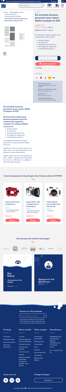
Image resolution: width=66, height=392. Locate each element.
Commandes (38, 344)
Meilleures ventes (8, 339)
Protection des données (23, 348)
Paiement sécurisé (24, 344)
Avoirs (36, 347)
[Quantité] (48, 58)
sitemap (21, 354)
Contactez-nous (24, 352)
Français (47, 380)
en (63, 1)
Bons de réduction (40, 352)
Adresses (37, 350)
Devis (53, 1)
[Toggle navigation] (62, 5)
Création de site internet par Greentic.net (39, 388)
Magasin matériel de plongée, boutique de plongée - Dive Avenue (24, 361)
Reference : (38, 30)
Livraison (21, 336)
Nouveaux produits (9, 342)
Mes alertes (38, 355)
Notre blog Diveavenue (7, 346)
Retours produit (39, 341)
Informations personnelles (38, 338)
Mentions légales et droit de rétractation (25, 340)
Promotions (6, 336)
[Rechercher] (31, 5)
